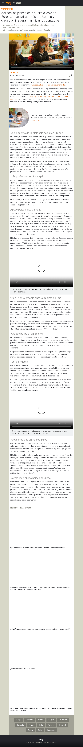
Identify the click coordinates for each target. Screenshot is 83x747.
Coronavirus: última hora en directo (17, 25)
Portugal (62, 725)
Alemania (29, 720)
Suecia (30, 730)
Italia (41, 725)
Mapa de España (43, 30)
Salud (40, 730)
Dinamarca (63, 720)
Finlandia (20, 725)
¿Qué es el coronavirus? (13, 30)
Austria (40, 720)
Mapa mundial (29, 30)
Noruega (51, 725)
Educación (51, 730)
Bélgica (51, 720)
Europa (18, 720)
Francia (31, 725)
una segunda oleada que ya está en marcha (48, 85)
